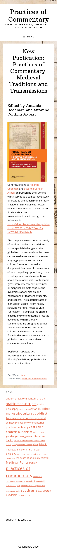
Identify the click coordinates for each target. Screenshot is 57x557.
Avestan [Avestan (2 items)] (32, 409)
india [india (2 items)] (8, 444)
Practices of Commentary (28, 15)
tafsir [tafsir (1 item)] (40, 491)
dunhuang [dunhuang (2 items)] (23, 427)
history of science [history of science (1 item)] (38, 441)
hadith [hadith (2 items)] (9, 440)
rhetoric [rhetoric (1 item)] (21, 481)
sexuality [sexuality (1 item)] (16, 491)
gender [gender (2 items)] (10, 436)
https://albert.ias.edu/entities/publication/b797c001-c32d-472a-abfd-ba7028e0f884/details (28, 228)
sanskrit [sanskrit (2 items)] (30, 481)
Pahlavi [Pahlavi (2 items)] (33, 462)
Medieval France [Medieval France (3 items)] (17, 462)
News (23, 375)
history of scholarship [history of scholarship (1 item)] (22, 441)
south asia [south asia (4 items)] (29, 490)
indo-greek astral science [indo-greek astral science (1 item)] (22, 445)
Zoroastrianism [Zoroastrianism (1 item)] (24, 495)
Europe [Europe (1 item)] (41, 432)
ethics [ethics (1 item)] (35, 432)
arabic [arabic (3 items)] (41, 398)
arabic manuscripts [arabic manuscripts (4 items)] (21, 403)
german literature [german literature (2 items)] (34, 436)
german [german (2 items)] (19, 436)
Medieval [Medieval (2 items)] (43, 458)
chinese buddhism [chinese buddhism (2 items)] (25, 418)
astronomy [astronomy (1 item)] (23, 409)
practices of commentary (34, 378)
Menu (31, 36)
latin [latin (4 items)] (31, 449)
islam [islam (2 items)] (35, 444)
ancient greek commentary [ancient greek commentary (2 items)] (21, 398)
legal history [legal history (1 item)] (21, 454)
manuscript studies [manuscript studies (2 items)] (27, 458)
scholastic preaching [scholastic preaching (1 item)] (29, 486)
